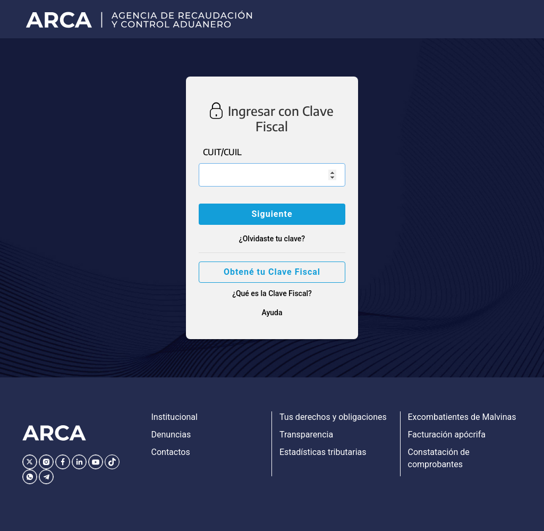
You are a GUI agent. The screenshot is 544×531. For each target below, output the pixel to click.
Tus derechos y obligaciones (333, 417)
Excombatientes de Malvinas (462, 417)
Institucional (174, 417)
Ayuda (271, 312)
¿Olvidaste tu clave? (272, 238)
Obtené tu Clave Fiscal (272, 272)
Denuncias (171, 434)
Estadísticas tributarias (323, 452)
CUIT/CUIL (222, 152)
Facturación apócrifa (447, 434)
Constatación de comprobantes (439, 458)
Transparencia (306, 434)
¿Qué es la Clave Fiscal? (272, 293)
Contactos (170, 452)
